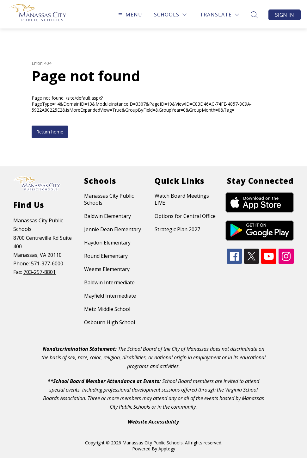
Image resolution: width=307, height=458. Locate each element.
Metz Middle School (107, 309)
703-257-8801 (39, 272)
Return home (49, 132)
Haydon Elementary (107, 242)
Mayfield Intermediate (110, 295)
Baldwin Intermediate (109, 282)
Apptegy (166, 449)
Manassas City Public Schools (109, 199)
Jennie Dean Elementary (112, 229)
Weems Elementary (107, 269)
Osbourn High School (109, 322)
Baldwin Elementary (107, 216)
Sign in (284, 14)
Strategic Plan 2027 (177, 229)
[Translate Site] (219, 15)
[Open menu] (129, 15)
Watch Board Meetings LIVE (182, 199)
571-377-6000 (47, 263)
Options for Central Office (185, 216)
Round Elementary (106, 255)
